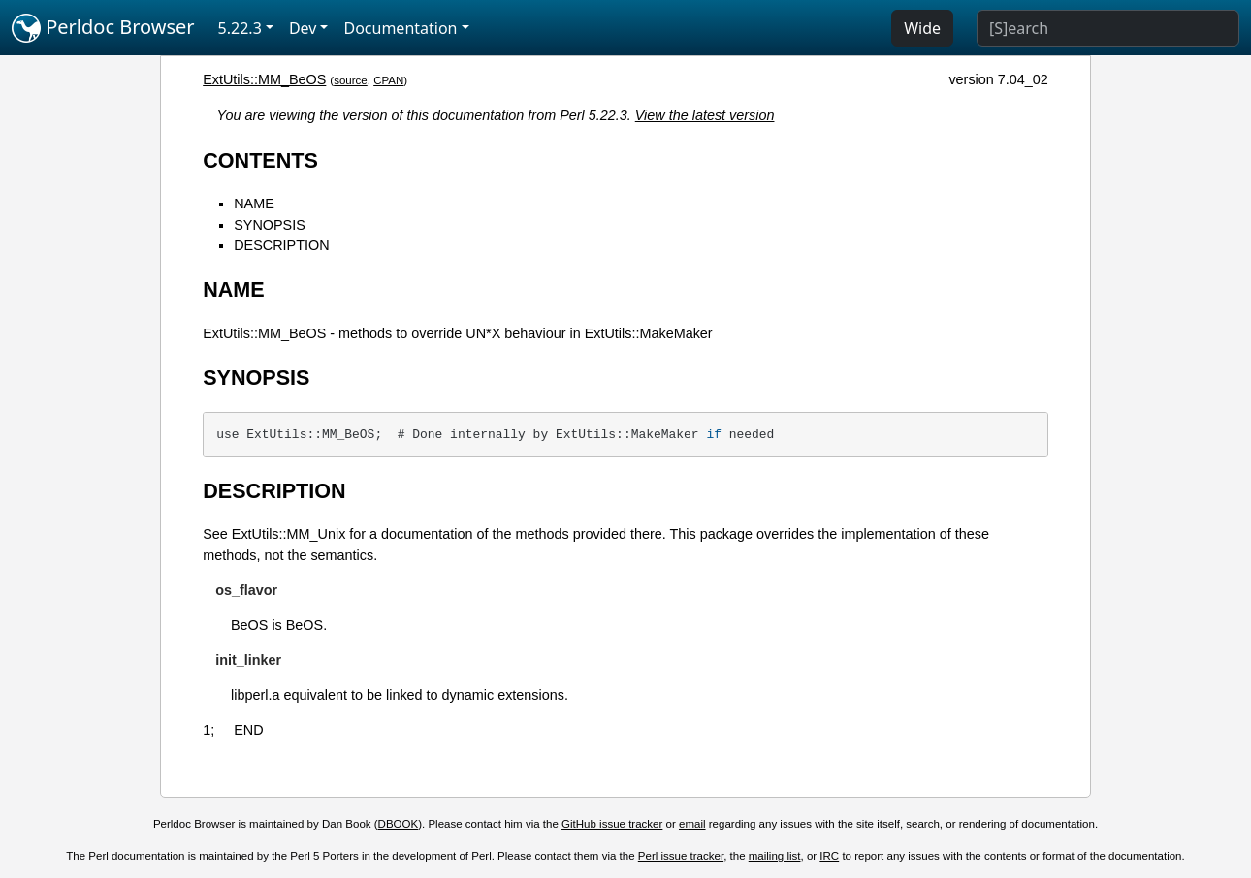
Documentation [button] (400, 28)
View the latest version (705, 115)
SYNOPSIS (269, 225)
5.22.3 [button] (240, 28)
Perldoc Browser (103, 28)
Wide (922, 28)
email (692, 824)
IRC (829, 856)
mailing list (775, 856)
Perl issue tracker (680, 856)
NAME (254, 203)
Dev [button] (303, 28)
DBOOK (398, 824)
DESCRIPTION (281, 245)
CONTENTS (260, 160)
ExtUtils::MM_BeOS (264, 79)
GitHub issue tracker (611, 824)
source (351, 80)
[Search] (1108, 28)
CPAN (388, 80)
